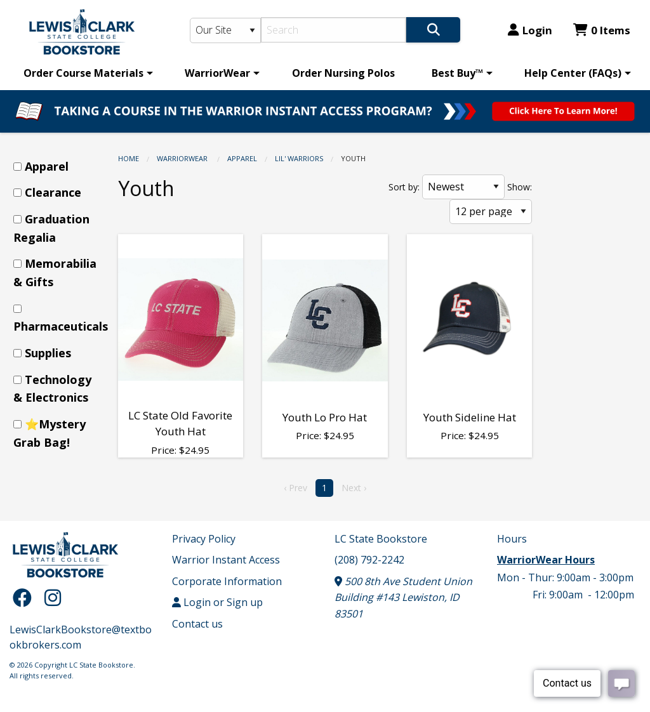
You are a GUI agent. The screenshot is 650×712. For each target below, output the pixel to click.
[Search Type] (226, 30)
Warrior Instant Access (226, 560)
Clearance (53, 192)
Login (530, 30)
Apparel (242, 158)
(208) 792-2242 (369, 560)
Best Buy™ (457, 73)
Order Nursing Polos (343, 73)
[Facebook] (25, 597)
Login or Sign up (217, 602)
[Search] (333, 30)
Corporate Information (227, 581)
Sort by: (404, 187)
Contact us (197, 624)
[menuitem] (86, 73)
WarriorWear (217, 73)
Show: (519, 187)
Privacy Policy (203, 539)
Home (128, 158)
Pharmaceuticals (60, 326)
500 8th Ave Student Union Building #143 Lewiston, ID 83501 (403, 597)
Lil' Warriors (299, 158)
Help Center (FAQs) (572, 73)
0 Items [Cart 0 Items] (601, 30)
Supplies (48, 352)
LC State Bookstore (381, 539)
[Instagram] (52, 597)
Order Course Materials (83, 73)
